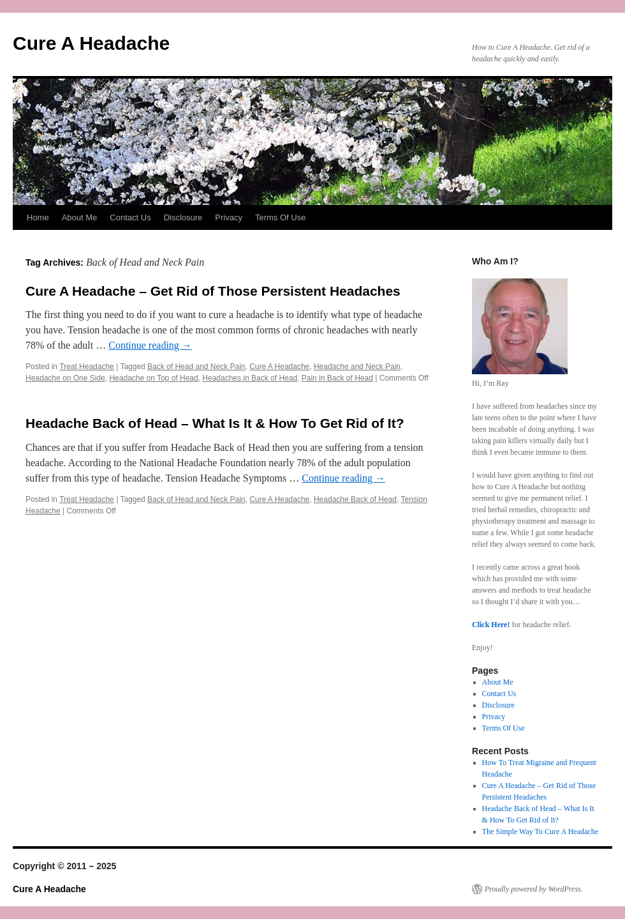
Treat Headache (86, 366)
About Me (80, 217)
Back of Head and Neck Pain (196, 366)
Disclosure (183, 217)
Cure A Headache (91, 43)
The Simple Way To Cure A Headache (540, 831)
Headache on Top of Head (153, 378)
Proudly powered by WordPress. (534, 889)
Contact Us (130, 217)
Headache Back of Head (355, 499)
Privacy (228, 217)
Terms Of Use (280, 217)
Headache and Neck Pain (357, 366)
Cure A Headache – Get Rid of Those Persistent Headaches (213, 291)
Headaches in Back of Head (249, 378)
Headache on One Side (65, 378)
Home (38, 217)
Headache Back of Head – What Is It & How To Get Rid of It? (215, 423)
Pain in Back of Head (337, 378)
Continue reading (150, 345)
